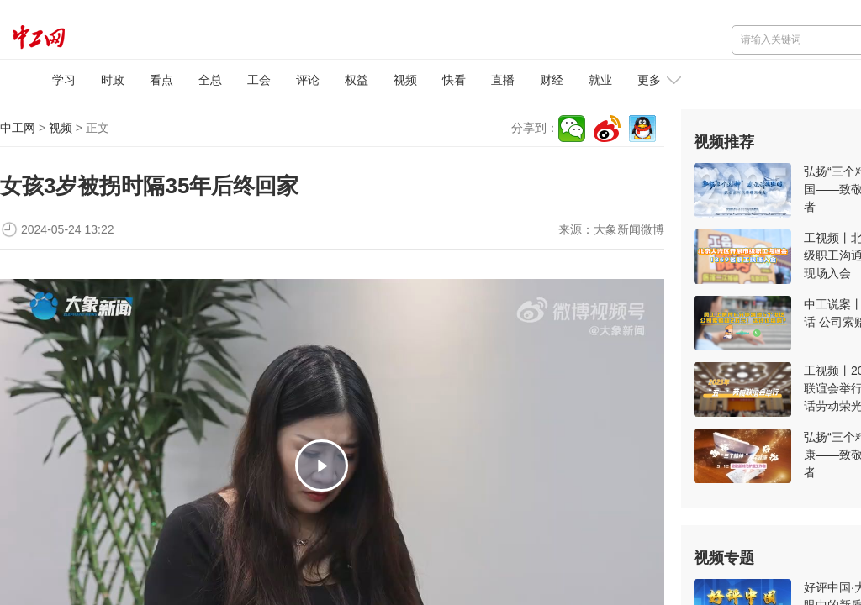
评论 (308, 80)
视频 (405, 80)
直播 (503, 80)
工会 (259, 80)
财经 (551, 80)
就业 (600, 80)
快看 (454, 80)
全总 (210, 80)
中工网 (17, 127)
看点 (161, 80)
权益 (356, 80)
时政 (112, 80)
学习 (64, 80)
